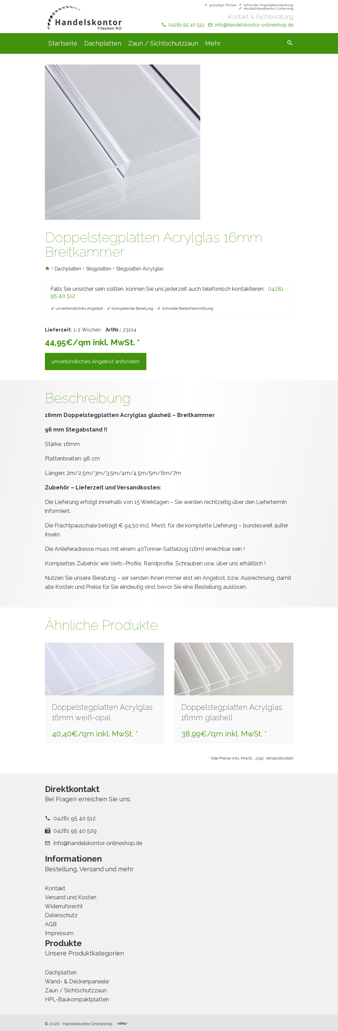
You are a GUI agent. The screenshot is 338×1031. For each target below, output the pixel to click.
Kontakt (55, 888)
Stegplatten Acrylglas (140, 268)
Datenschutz (61, 915)
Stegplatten (98, 268)
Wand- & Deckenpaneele (77, 981)
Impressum (59, 933)
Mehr (213, 43)
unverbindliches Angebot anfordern (96, 361)
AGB (51, 924)
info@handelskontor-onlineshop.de (254, 25)
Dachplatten (102, 43)
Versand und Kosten (70, 897)
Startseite (62, 43)
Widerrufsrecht (64, 906)
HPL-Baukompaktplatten (77, 999)
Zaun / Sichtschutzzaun (163, 43)
